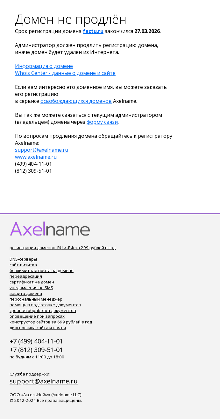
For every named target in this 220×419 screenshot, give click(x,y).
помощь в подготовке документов (45, 305)
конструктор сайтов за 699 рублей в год (51, 322)
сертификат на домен (32, 282)
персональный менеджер (36, 299)
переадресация (26, 276)
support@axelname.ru (41, 149)
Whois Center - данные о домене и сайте (65, 73)
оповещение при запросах (37, 316)
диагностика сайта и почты (38, 327)
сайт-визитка (23, 265)
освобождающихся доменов (76, 100)
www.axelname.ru (36, 156)
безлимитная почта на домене (42, 270)
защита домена (26, 293)
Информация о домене (44, 66)
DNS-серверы (23, 259)
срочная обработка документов (43, 310)
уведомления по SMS (31, 287)
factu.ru (93, 31)
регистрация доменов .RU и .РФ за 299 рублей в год (63, 247)
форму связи (102, 121)
